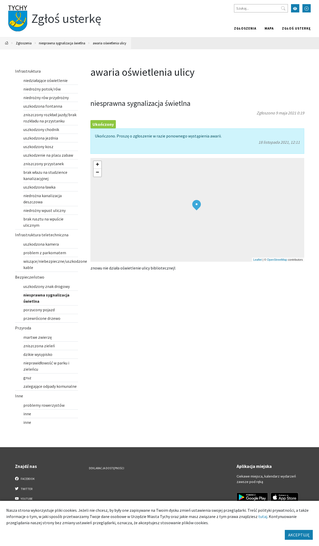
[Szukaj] (261, 8)
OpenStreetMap (277, 259)
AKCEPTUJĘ (298, 534)
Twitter (24, 488)
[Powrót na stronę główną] (6, 43)
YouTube (24, 498)
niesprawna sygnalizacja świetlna (62, 43)
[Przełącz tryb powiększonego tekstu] (306, 8)
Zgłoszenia (245, 28)
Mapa (269, 28)
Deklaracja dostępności (106, 468)
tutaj (262, 516)
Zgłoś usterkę (296, 28)
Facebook (25, 478)
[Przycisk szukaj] (283, 8)
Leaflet (257, 259)
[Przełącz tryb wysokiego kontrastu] (295, 8)
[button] (196, 205)
